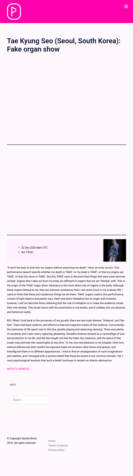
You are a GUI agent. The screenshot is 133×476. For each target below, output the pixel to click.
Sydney (83, 470)
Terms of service (58, 445)
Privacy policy (56, 450)
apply (12, 384)
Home (51, 441)
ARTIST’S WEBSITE (18, 368)
